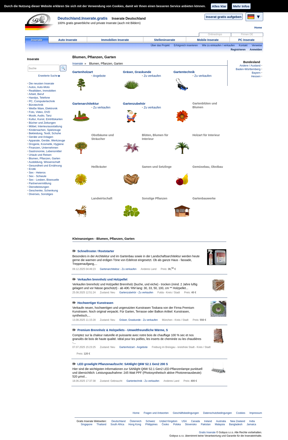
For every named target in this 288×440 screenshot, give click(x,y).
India (252, 421)
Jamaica (251, 424)
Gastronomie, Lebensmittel (45, 151)
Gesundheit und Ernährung (45, 165)
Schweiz (150, 421)
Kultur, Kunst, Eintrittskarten (46, 119)
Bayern (256, 72)
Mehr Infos (241, 6)
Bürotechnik (36, 104)
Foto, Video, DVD (39, 112)
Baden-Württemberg (248, 69)
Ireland (208, 421)
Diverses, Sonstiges (41, 194)
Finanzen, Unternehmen (43, 147)
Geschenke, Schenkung (43, 190)
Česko (165, 424)
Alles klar (219, 6)
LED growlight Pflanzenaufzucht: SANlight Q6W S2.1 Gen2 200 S (123, 364)
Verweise (257, 45)
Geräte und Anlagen (41, 136)
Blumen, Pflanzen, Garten (44, 158)
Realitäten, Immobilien (42, 90)
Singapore (86, 424)
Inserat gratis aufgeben (223, 17)
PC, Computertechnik (42, 101)
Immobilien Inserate (115, 40)
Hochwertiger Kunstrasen (95, 303)
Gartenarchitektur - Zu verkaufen (118, 269)
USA (184, 421)
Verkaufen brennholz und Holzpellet (102, 279)
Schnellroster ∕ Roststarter (96, 251)
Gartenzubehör (134, 103)
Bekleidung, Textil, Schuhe (45, 133)
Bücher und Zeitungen (42, 122)
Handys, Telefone (39, 97)
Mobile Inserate (208, 40)
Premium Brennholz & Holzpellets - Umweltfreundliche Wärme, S (123, 330)
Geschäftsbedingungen (186, 413)
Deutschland (118, 421)
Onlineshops (215, 34)
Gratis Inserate (207, 432)
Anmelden (256, 49)
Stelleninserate (164, 40)
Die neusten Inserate (41, 83)
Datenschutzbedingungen (217, 413)
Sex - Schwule (37, 176)
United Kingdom (168, 421)
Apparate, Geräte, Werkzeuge (47, 140)
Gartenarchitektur (85, 103)
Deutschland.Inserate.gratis (83, 18)
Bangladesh (235, 424)
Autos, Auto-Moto (39, 87)
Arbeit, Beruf (36, 94)
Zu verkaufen (152, 75)
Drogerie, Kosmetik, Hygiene (46, 144)
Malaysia (220, 424)
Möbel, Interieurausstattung (45, 126)
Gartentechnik (184, 72)
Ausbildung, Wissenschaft (44, 162)
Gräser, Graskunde (137, 72)
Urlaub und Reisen (40, 154)
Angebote (99, 75)
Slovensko (191, 424)
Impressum (255, 413)
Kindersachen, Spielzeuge (45, 129)
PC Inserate (246, 40)
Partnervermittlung (40, 183)
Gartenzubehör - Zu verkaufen (136, 292)
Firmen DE (247, 34)
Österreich (136, 421)
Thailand (101, 424)
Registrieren (238, 49)
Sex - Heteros (37, 172)
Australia (221, 421)
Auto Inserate (67, 40)
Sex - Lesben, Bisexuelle (44, 179)
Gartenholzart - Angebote (133, 347)
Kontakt (243, 45)
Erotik (32, 169)
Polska (177, 424)
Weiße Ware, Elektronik (43, 108)
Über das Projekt (160, 45)
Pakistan (206, 424)
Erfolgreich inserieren (186, 45)
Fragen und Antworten (156, 413)
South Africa (117, 424)
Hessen (255, 76)
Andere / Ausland (250, 65)
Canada (195, 421)
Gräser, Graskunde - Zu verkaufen (138, 319)
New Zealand (237, 421)
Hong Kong (134, 424)
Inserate (36, 40)
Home (258, 27)
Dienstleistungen (39, 186)
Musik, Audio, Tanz (40, 115)
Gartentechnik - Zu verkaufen (142, 380)
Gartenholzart (82, 72)
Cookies (240, 413)
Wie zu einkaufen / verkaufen (218, 45)
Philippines (151, 424)
